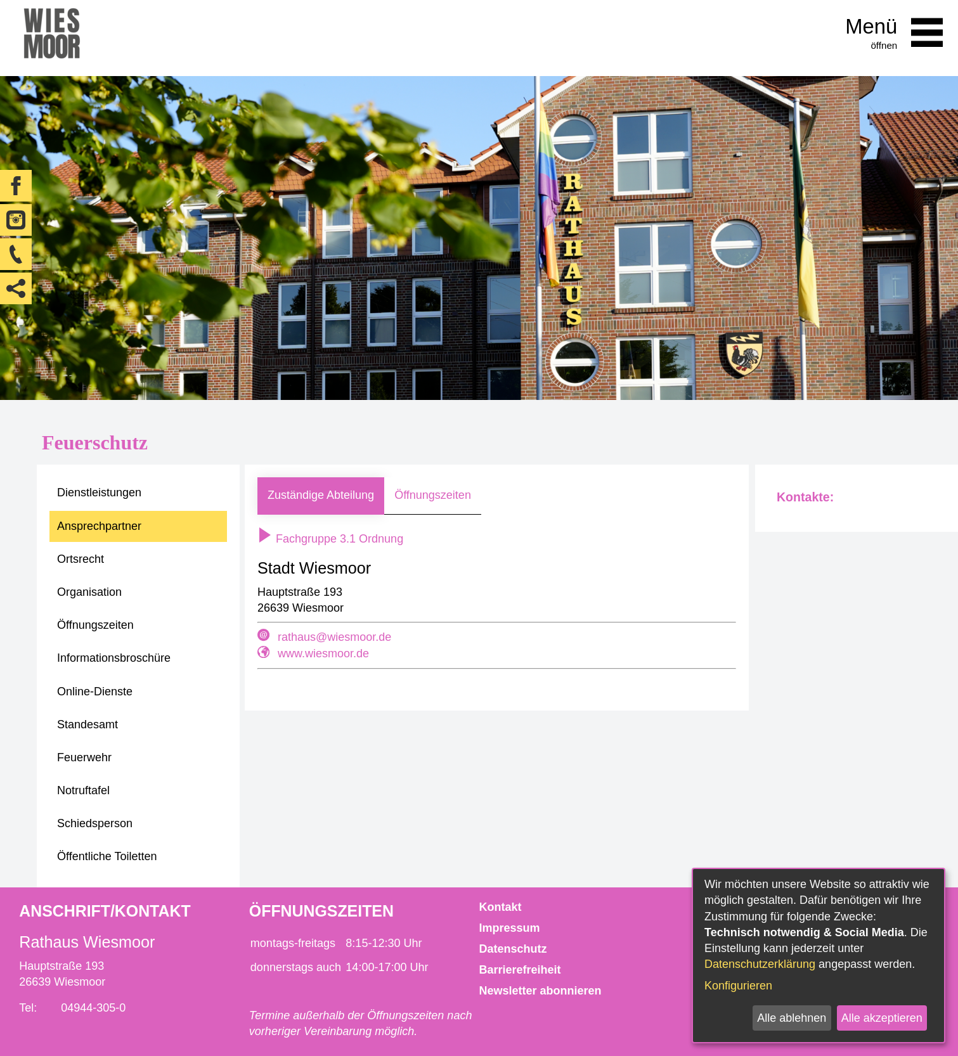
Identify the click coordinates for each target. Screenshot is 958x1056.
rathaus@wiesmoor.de (334, 637)
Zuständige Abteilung (321, 495)
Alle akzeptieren (881, 1018)
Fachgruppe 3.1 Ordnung (330, 538)
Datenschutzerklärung (759, 964)
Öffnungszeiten (432, 495)
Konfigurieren (738, 985)
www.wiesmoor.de (323, 653)
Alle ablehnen (791, 1018)
